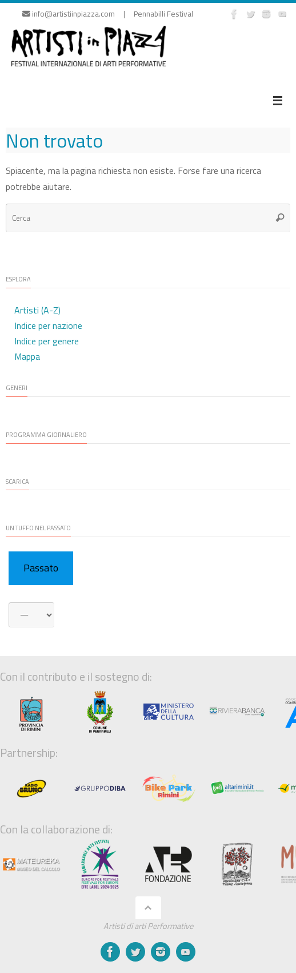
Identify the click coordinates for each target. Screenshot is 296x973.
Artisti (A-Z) (37, 310)
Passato (40, 567)
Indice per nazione (48, 325)
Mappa (27, 356)
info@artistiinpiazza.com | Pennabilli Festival (107, 13)
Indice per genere (46, 341)
